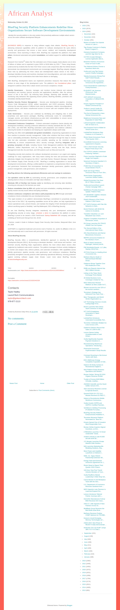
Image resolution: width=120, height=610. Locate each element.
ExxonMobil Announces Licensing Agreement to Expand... (95, 143)
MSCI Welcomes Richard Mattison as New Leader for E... (95, 283)
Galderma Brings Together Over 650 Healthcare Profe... (94, 264)
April (86, 548)
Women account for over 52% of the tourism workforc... (94, 288)
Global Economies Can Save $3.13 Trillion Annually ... (93, 181)
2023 (84, 561)
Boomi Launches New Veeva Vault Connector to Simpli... (94, 307)
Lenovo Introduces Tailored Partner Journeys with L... (93, 495)
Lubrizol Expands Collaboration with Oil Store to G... (94, 124)
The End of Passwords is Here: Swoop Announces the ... (94, 114)
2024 (84, 31)
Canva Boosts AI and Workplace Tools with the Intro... (94, 480)
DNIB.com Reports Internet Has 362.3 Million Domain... (94, 269)
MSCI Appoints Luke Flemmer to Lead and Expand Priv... (95, 490)
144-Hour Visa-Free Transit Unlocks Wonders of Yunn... (94, 471)
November (88, 37)
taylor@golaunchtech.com (19, 298)
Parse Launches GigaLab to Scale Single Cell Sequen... (95, 157)
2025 (84, 28)
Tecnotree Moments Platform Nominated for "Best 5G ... (93, 418)
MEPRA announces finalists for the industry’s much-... (94, 239)
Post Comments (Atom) (46, 390)
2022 (84, 563)
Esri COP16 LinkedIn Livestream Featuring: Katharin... (95, 152)
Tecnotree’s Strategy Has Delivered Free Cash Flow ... (94, 293)
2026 (84, 25)
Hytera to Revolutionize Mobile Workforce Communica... (94, 399)
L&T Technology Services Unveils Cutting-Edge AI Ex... (95, 303)
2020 (84, 569)
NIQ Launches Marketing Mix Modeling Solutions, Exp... (93, 447)
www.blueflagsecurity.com (18, 259)
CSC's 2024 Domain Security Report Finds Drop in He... (93, 148)
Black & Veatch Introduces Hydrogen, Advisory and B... (94, 243)
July (85, 539)
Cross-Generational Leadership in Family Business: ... (95, 86)
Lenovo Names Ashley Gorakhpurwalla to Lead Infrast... (93, 334)
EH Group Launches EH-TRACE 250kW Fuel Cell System (95, 224)
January (87, 557)
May (85, 545)
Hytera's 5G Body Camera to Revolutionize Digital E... (93, 366)
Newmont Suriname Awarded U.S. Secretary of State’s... (95, 162)
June (86, 542)
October (87, 40)
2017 (84, 578)
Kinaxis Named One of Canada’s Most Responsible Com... (95, 423)
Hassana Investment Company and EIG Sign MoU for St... (94, 53)
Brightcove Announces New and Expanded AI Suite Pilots (94, 119)
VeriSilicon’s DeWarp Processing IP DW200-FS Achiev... (95, 409)
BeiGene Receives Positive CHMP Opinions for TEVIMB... (95, 514)
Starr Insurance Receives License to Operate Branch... (95, 389)
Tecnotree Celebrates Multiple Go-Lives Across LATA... (95, 324)
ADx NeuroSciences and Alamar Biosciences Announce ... (94, 234)
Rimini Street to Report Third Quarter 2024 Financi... (93, 466)
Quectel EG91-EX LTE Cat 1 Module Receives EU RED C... (95, 394)
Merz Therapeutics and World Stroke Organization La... (94, 298)
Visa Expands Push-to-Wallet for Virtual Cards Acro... (94, 128)
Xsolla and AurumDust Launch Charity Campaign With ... (94, 186)
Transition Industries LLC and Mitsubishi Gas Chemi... (93, 215)
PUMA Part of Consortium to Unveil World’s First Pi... (93, 167)
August (86, 536)
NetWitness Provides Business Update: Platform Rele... (94, 191)
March (86, 551)
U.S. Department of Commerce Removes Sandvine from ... (94, 485)
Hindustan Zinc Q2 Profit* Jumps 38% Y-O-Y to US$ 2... (95, 528)
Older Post (70, 383)
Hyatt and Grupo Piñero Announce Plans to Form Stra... (95, 172)
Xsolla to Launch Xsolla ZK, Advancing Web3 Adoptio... (94, 109)
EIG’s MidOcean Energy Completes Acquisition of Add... (95, 361)
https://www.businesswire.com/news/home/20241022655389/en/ (42, 270)
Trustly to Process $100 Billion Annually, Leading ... (94, 380)
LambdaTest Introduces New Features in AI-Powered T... (94, 133)
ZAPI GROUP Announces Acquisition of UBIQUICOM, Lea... (94, 99)
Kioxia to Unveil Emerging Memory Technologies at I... (94, 519)
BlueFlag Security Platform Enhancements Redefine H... (94, 413)
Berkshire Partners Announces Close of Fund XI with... (94, 62)
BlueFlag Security (67, 45)
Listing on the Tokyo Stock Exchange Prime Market (93, 274)
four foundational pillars (63, 83)
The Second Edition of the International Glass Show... (94, 229)
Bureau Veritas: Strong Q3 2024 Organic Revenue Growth (94, 375)
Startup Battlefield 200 (52, 215)
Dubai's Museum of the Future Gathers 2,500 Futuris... (94, 200)
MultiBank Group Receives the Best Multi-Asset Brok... (94, 509)
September (88, 533)
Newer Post (13, 383)
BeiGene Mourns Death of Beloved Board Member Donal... (92, 258)
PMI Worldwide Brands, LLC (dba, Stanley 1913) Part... (95, 248)
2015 (84, 584)
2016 (84, 581)
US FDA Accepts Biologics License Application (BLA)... (94, 58)
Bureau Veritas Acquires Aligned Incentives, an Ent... (94, 428)
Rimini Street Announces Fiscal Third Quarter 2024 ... (94, 138)
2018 (84, 575)
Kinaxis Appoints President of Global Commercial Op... (93, 104)
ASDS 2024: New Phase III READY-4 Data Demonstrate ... (95, 524)
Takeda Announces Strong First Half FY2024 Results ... (94, 77)
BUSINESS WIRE (14, 45)
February (87, 554)
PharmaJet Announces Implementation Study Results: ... (95, 350)
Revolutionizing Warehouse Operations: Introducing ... (93, 345)
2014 (84, 587)
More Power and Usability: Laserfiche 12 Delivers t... (93, 452)
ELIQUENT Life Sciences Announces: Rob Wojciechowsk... (92, 92)
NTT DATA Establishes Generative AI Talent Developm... (91, 313)
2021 (84, 566)
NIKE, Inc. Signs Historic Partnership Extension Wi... (94, 457)
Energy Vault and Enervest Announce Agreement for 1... (94, 461)
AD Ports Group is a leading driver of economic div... (95, 253)
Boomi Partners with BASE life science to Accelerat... (94, 210)
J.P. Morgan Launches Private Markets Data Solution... (94, 442)
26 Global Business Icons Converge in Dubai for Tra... (94, 279)
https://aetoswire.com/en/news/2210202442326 (24, 280)
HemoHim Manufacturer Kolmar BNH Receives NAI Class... (94, 500)
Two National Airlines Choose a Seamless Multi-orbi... (94, 67)
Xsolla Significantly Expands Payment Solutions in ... (93, 340)
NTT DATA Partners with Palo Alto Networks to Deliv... (95, 205)
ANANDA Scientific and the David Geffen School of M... (95, 385)
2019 (84, 572)
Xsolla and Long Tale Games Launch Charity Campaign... (94, 72)
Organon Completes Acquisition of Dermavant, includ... (95, 219)
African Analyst (30, 13)
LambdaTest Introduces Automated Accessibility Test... (95, 319)
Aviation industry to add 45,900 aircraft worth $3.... (94, 437)
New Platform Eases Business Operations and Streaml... (94, 370)
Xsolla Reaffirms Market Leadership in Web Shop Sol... (95, 476)
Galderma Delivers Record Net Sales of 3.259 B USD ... (94, 328)
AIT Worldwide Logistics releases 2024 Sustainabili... (95, 195)
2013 (84, 590)
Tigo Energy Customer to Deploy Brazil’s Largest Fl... (95, 48)
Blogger (69, 605)
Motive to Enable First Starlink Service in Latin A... (94, 43)
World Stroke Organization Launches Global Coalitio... (94, 176)
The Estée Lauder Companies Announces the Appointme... (94, 82)
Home (42, 383)
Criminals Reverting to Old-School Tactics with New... (95, 356)
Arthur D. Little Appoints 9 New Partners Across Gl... (94, 504)
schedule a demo (42, 213)
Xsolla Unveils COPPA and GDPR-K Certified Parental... (94, 404)
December (88, 34)
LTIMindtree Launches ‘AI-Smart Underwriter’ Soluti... (94, 433)
